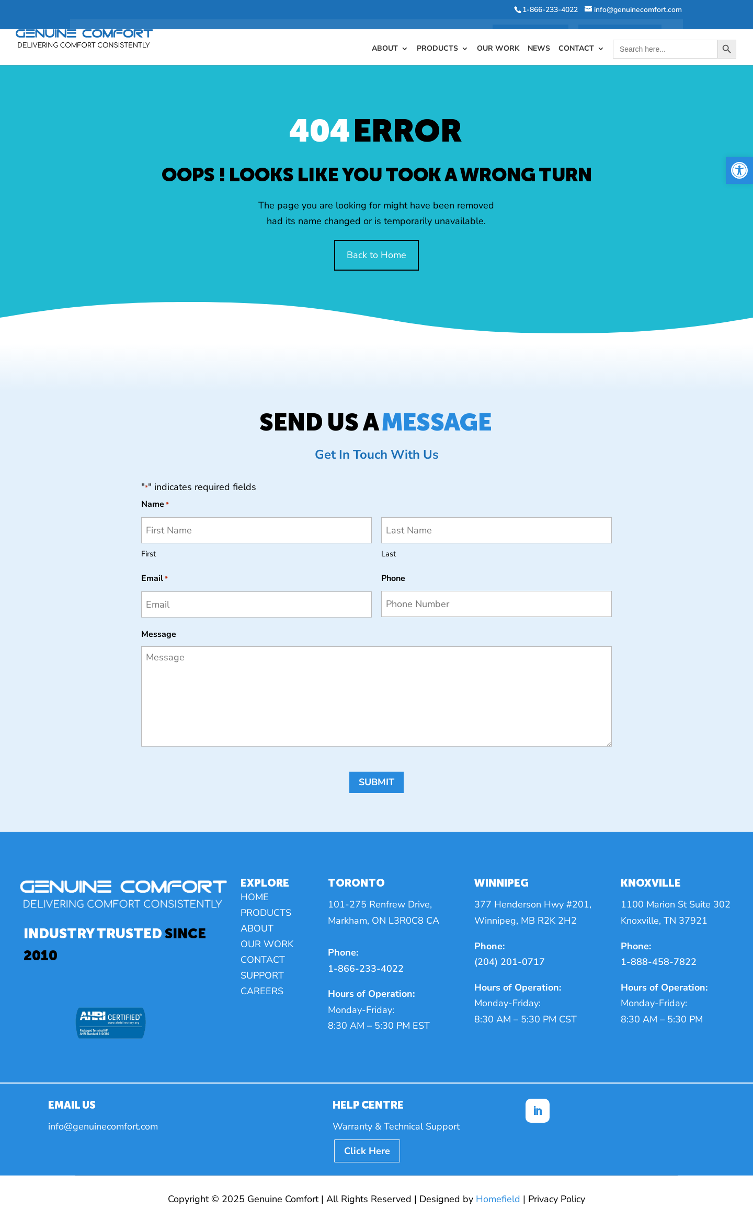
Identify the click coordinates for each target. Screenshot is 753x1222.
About (385, 35)
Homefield (498, 1199)
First (148, 554)
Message (158, 634)
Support (262, 977)
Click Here (367, 1151)
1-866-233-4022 (366, 968)
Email (154, 579)
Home (255, 898)
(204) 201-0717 (509, 962)
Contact (576, 35)
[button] (739, 170)
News (539, 35)
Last (388, 554)
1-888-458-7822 (659, 962)
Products (437, 35)
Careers (262, 992)
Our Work (498, 35)
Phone (393, 578)
